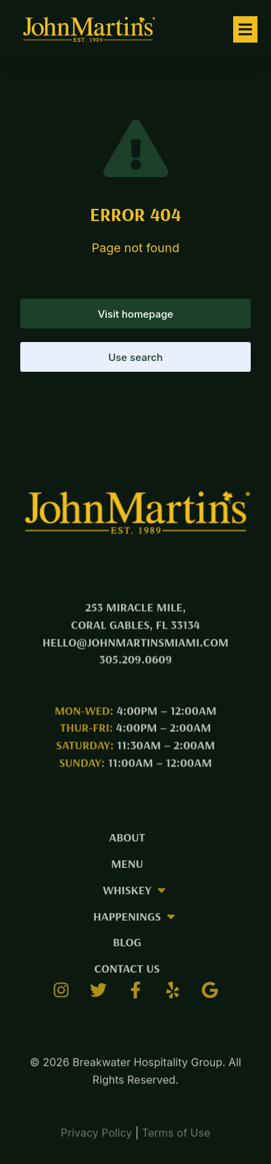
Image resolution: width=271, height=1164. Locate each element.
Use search (135, 357)
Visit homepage (136, 314)
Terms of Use (176, 1139)
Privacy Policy (96, 1139)
